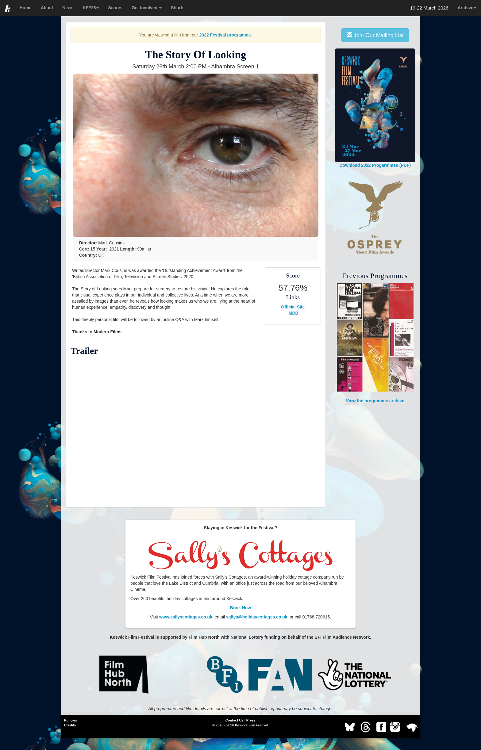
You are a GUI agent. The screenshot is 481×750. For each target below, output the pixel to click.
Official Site (293, 306)
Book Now (240, 607)
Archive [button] (467, 7)
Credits (70, 725)
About (47, 7)
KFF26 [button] (91, 7)
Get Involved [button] (147, 7)
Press (251, 720)
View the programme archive (375, 343)
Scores (115, 7)
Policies (70, 720)
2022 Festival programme (225, 35)
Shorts (177, 7)
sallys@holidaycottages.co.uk (256, 616)
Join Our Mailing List (375, 35)
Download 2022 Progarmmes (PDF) (375, 107)
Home (26, 7)
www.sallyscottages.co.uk (185, 616)
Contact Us (234, 720)
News (68, 7)
